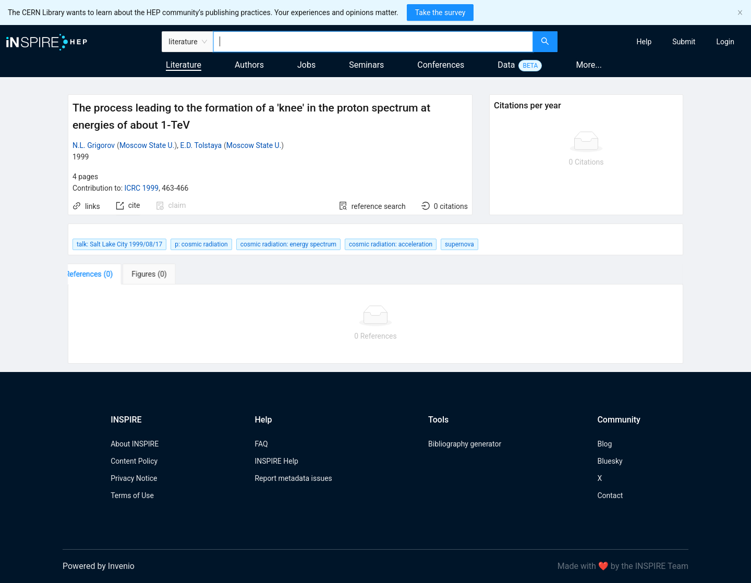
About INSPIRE (135, 444)
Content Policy (134, 461)
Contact (610, 495)
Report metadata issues (293, 478)
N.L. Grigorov (93, 145)
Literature (183, 65)
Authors (249, 65)
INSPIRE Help (276, 461)
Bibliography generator (464, 444)
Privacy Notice (134, 478)
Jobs (306, 65)
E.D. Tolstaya (201, 145)
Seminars (366, 65)
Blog (604, 444)
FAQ (261, 444)
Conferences (440, 65)
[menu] (655, 41)
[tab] (100, 274)
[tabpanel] (375, 324)
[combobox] (373, 41)
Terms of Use (132, 495)
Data (506, 65)
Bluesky (609, 461)
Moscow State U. (147, 145)
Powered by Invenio (99, 566)
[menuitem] (644, 41)
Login (725, 42)
